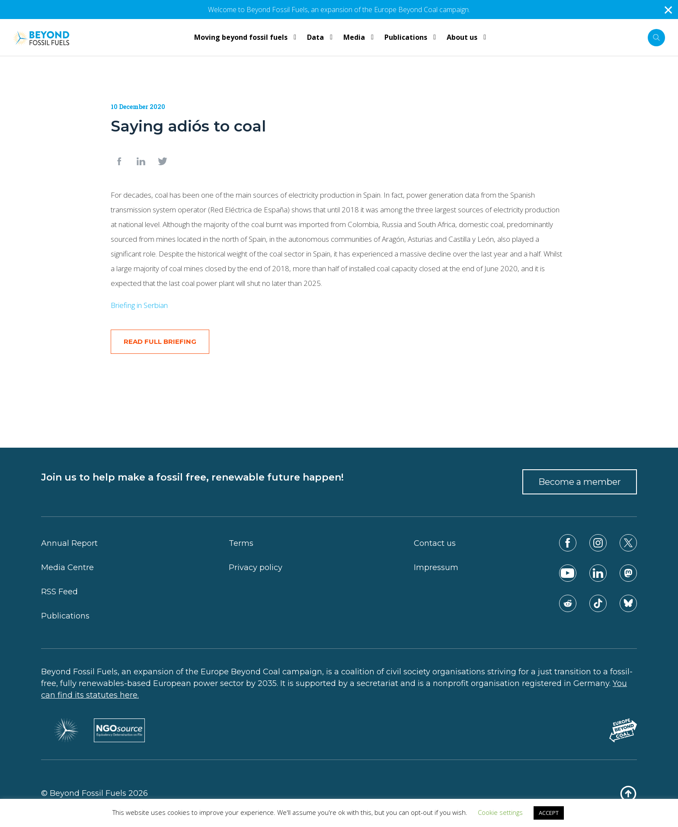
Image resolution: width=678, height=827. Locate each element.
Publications (65, 616)
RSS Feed (59, 591)
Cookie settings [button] (500, 812)
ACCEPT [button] (549, 813)
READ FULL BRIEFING (160, 341)
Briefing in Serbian (139, 305)
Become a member (579, 482)
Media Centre (67, 567)
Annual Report (69, 543)
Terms (241, 543)
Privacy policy (255, 567)
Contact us (435, 543)
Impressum (436, 567)
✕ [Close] (668, 10)
